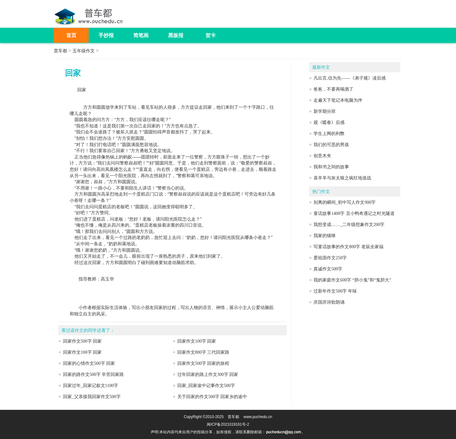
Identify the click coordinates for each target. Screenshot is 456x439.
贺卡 (211, 35)
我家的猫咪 (325, 235)
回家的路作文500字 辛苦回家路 (93, 374)
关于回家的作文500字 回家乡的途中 (212, 396)
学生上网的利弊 (329, 133)
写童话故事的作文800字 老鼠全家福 (348, 246)
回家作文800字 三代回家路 (203, 352)
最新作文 (321, 67)
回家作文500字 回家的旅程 (203, 363)
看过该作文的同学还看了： (88, 330)
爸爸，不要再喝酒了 (333, 89)
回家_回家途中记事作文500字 (206, 385)
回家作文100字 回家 (196, 341)
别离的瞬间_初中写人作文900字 (345, 202)
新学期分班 (325, 111)
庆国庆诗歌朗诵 (329, 302)
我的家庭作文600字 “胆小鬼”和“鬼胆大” (352, 280)
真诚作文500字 (328, 269)
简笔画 (141, 35)
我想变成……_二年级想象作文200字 (349, 224)
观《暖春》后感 (329, 122)
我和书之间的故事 (331, 167)
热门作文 (321, 191)
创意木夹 (322, 155)
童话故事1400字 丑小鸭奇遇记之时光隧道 (354, 213)
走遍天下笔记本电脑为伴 (338, 100)
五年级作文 (84, 50)
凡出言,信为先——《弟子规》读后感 (350, 78)
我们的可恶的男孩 (331, 144)
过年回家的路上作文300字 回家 (207, 374)
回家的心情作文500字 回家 (89, 363)
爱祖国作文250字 (330, 257)
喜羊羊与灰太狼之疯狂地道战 (342, 178)
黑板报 (175, 35)
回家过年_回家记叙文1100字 (90, 385)
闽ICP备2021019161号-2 (228, 424)
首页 (71, 35)
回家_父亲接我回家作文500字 (92, 396)
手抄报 (106, 35)
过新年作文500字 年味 (335, 291)
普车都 (60, 50)
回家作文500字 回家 (82, 341)
